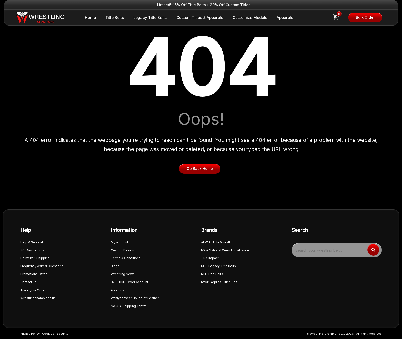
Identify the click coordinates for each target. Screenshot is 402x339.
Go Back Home (200, 168)
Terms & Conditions (125, 258)
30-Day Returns (32, 250)
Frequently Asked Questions (41, 266)
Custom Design (122, 250)
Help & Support (31, 242)
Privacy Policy (30, 333)
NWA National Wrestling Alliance (225, 250)
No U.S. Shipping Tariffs (129, 306)
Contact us (28, 282)
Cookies (48, 333)
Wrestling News (123, 274)
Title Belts (114, 17)
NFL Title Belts (212, 274)
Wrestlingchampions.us (38, 298)
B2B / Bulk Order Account (129, 282)
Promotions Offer (33, 274)
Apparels (285, 17)
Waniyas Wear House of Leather (135, 298)
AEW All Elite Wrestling (218, 242)
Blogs (115, 266)
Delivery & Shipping (35, 258)
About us (117, 290)
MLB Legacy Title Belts (218, 266)
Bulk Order (365, 17)
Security (62, 333)
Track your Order (33, 290)
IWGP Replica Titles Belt (219, 282)
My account (119, 242)
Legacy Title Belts (150, 17)
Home (90, 17)
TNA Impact (210, 258)
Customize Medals (250, 17)
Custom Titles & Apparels (199, 17)
